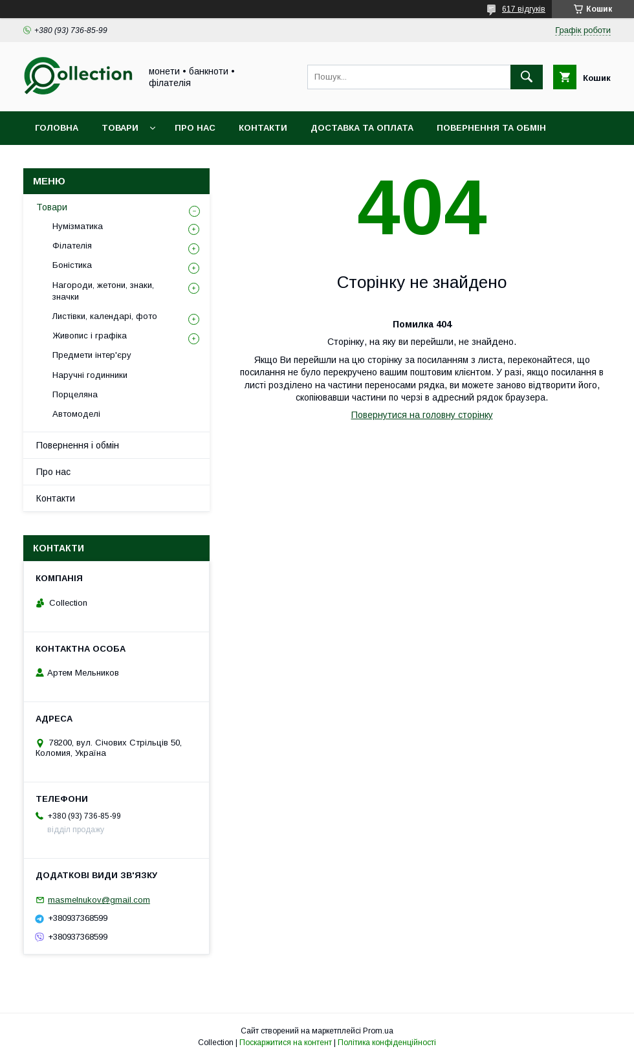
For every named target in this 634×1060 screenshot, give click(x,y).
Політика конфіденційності (387, 1042)
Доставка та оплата (362, 128)
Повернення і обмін (77, 445)
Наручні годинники (89, 375)
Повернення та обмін (491, 128)
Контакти (263, 128)
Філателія (72, 245)
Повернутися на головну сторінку (422, 415)
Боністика (72, 265)
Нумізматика (77, 226)
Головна (56, 128)
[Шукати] (526, 77)
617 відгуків (523, 9)
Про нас (195, 128)
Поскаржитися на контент (285, 1042)
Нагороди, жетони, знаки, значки (103, 291)
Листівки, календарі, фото (104, 316)
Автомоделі (76, 414)
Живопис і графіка (89, 335)
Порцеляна (75, 394)
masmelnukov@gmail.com (99, 900)
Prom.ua (378, 1030)
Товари (120, 128)
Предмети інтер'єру (91, 355)
